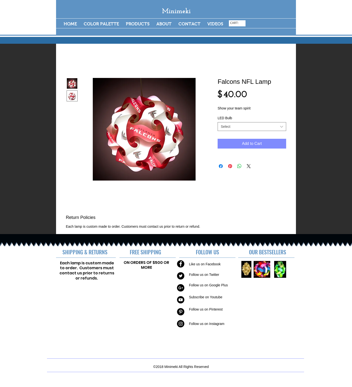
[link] (237, 23)
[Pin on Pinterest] (230, 166)
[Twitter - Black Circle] (180, 276)
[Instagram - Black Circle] (180, 323)
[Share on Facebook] (221, 166)
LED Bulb (225, 118)
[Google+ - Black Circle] (180, 287)
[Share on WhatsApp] (239, 166)
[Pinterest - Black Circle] (180, 311)
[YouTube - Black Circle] (180, 299)
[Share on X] (249, 166)
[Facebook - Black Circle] (180, 264)
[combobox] (252, 126)
